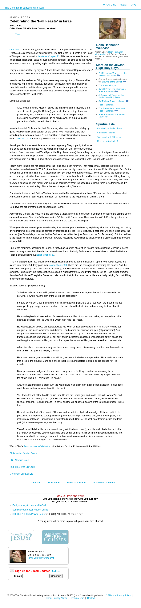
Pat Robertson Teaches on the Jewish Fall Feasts (113, 74)
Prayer (123, 4)
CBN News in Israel (106, 133)
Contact (91, 598)
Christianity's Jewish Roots (109, 128)
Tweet (18, 34)
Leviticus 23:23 (23, 138)
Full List (56, 571)
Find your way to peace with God (29, 505)
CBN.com (14, 49)
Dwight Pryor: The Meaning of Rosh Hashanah (112, 90)
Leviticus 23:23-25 (19, 101)
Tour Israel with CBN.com (109, 137)
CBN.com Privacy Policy (118, 595)
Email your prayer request (41, 558)
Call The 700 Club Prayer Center (29, 514)
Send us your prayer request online (30, 509)
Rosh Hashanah (106, 105)
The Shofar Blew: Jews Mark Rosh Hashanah (112, 109)
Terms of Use (77, 598)
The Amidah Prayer (107, 85)
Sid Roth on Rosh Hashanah (112, 101)
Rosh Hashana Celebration (37, 446)
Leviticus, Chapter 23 (48, 56)
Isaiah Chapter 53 (45, 255)
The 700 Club (108, 4)
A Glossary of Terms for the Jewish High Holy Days (111, 96)
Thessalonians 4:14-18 (96, 217)
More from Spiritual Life (108, 141)
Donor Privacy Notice (56, 598)
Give (133, 4)
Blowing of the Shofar (112, 82)
